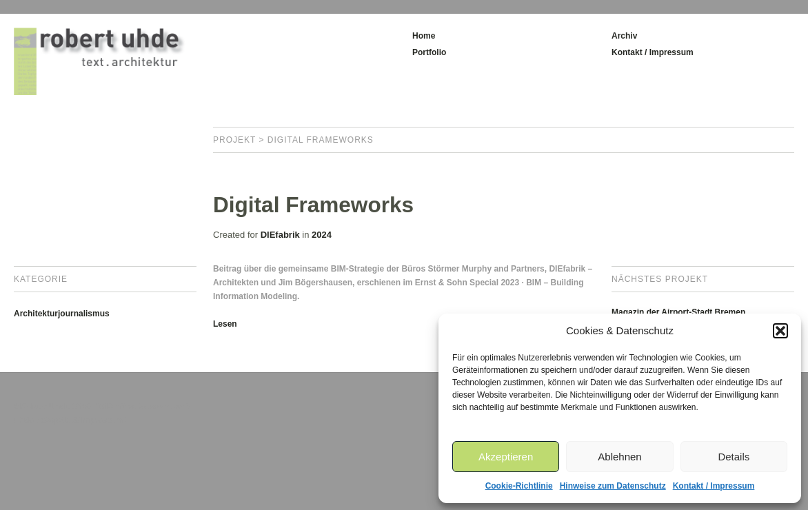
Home (423, 36)
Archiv (624, 36)
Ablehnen (619, 456)
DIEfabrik (280, 234)
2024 (322, 234)
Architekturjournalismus (62, 313)
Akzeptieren (505, 456)
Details (733, 456)
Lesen (225, 324)
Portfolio (429, 52)
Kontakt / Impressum (714, 486)
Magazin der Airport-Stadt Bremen (678, 312)
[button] (780, 331)
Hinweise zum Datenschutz (613, 486)
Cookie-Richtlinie (519, 486)
